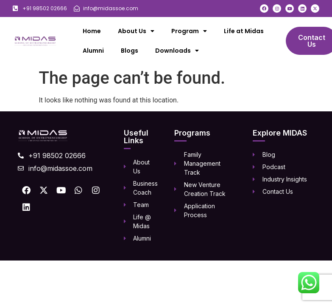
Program (189, 31)
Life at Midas (244, 31)
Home (92, 31)
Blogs (129, 50)
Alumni (93, 50)
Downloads (177, 50)
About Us (136, 31)
